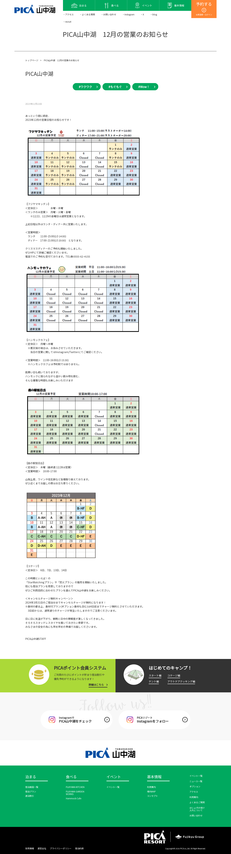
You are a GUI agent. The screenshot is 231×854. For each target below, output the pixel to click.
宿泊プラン (30, 791)
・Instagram (128, 14)
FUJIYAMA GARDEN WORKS (75, 792)
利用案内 (151, 786)
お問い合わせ (195, 815)
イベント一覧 (112, 786)
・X (142, 14)
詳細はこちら (96, 684)
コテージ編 (173, 675)
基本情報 (154, 777)
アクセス (193, 791)
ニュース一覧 (195, 781)
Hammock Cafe (73, 798)
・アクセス (68, 14)
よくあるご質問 (197, 802)
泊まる (30, 777)
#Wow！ (144, 87)
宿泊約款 (79, 848)
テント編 (154, 681)
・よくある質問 (87, 14)
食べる (71, 777)
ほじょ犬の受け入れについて (197, 809)
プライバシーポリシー (60, 848)
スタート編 (155, 675)
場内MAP (151, 791)
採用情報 (29, 848)
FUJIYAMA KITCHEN (75, 786)
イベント (113, 777)
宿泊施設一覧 (31, 786)
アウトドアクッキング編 (181, 681)
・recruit (67, 21)
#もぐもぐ (115, 87)
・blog (153, 14)
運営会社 (42, 848)
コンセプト (152, 795)
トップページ (31, 60)
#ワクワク (85, 87)
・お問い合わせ (108, 14)
